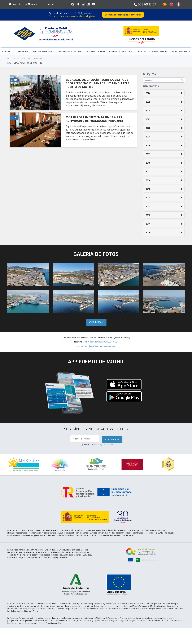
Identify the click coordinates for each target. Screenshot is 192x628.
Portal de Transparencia (152, 43)
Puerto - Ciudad (96, 43)
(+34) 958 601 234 (110, 334)
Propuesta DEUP (180, 43)
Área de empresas (42, 43)
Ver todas (96, 315)
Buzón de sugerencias (105, 338)
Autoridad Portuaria (121, 43)
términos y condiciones (103, 436)
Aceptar (152, 625)
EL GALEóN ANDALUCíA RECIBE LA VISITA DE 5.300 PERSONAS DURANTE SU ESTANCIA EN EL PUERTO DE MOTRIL (98, 75)
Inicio (19, 51)
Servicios (23, 43)
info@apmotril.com (85, 338)
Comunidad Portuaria (69, 43)
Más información (167, 625)
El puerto (7, 43)
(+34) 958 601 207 (90, 334)
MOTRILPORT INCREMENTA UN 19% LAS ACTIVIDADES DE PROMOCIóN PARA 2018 (94, 111)
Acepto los (98, 436)
